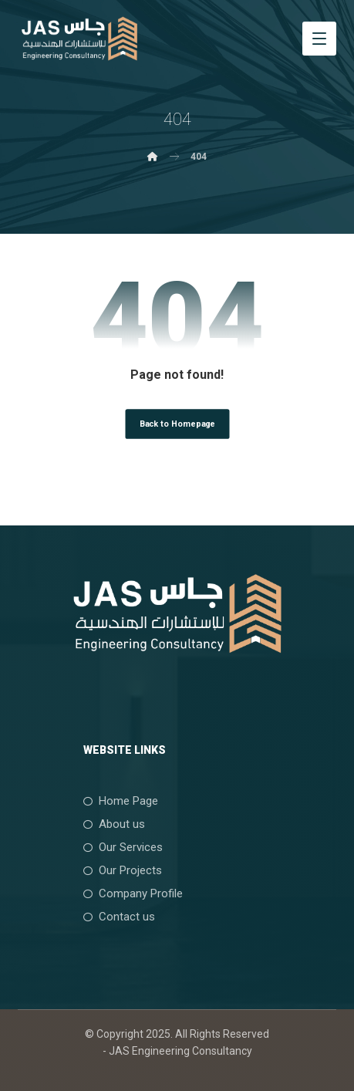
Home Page (120, 801)
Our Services (123, 847)
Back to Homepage (177, 423)
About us (114, 824)
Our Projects (122, 870)
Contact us (119, 917)
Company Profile (133, 893)
